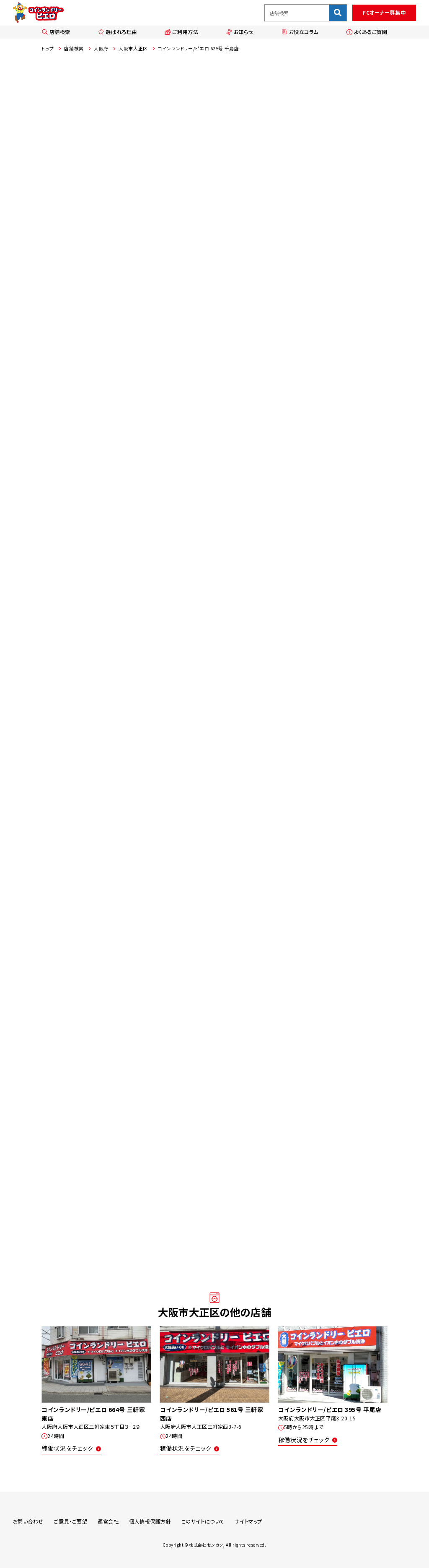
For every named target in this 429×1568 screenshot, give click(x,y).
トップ (47, 48)
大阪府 (101, 48)
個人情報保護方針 (150, 1521)
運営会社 (108, 1521)
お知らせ (239, 32)
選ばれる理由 (117, 32)
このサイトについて (203, 1521)
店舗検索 (55, 32)
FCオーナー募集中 (384, 12)
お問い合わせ (28, 1521)
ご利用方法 (181, 32)
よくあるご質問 (366, 32)
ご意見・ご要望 (70, 1521)
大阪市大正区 (133, 48)
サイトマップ (248, 1521)
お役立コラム (299, 32)
